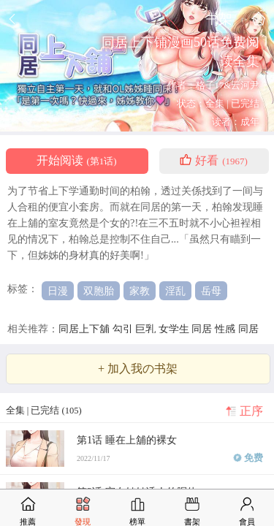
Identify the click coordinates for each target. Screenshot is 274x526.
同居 (203, 329)
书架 (219, 19)
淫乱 (175, 291)
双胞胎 (98, 291)
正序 (251, 411)
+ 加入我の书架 (138, 369)
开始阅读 (76, 160)
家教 (139, 291)
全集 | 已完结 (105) (44, 410)
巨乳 (147, 329)
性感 (226, 329)
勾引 (124, 329)
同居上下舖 (85, 329)
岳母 (211, 291)
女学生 (175, 329)
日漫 (57, 291)
